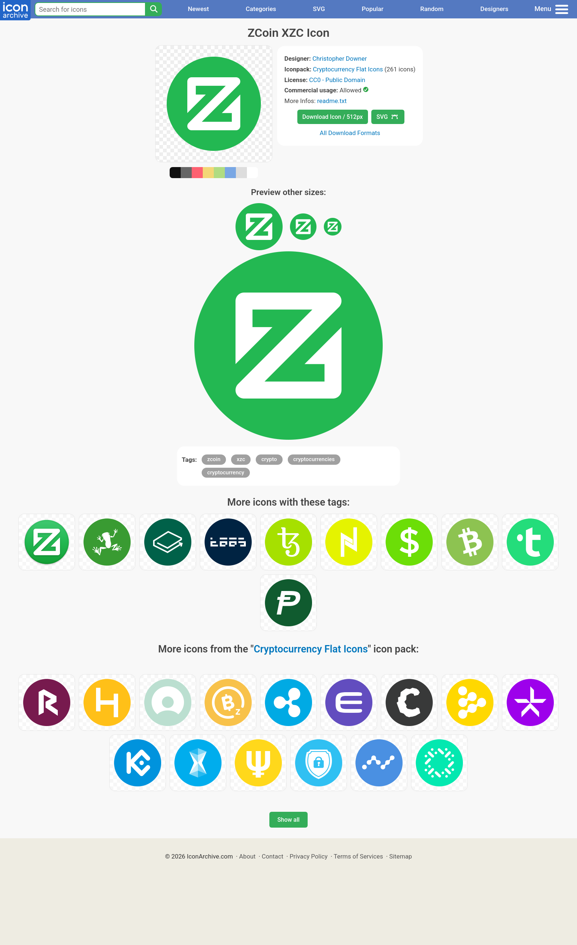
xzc (241, 459)
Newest (198, 9)
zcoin (213, 459)
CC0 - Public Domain (337, 80)
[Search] (153, 9)
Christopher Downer (339, 58)
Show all (288, 819)
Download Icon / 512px (332, 116)
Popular (372, 9)
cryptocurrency (225, 472)
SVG (319, 9)
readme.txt (332, 101)
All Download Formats (350, 133)
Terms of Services (358, 856)
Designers (494, 9)
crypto (269, 459)
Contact (272, 856)
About (247, 856)
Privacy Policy (309, 856)
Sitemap (400, 856)
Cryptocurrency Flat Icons (348, 69)
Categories (261, 9)
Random (431, 9)
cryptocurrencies (314, 459)
